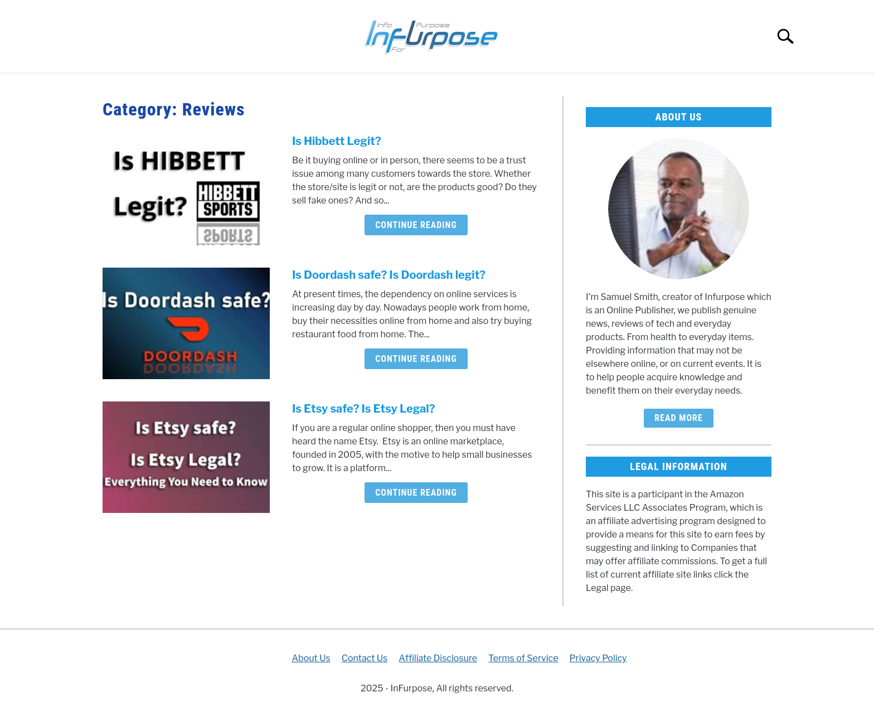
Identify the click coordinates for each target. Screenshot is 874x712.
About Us (311, 658)
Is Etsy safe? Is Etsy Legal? (363, 408)
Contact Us (365, 658)
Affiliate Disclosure (438, 658)
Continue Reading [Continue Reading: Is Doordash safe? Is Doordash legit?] (416, 358)
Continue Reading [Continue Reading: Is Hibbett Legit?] (416, 225)
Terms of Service (523, 658)
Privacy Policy (598, 658)
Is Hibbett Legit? (336, 141)
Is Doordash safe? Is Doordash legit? (388, 275)
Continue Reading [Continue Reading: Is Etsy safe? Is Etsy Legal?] (416, 492)
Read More (678, 418)
